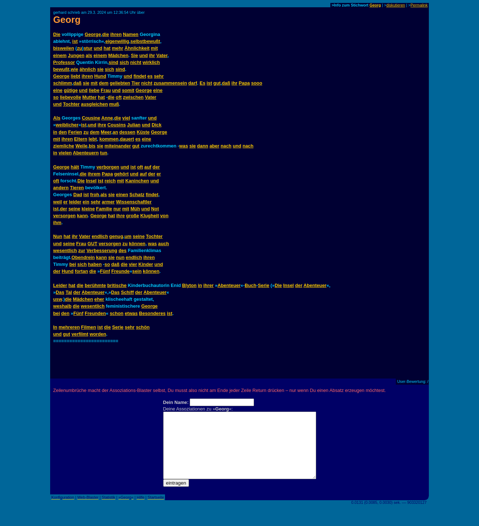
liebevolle (70, 97)
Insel (91, 180)
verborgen (107, 167)
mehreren (69, 327)
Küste (143, 132)
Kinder (145, 264)
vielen (65, 152)
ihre (102, 125)
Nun (57, 236)
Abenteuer (229, 285)
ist (75, 41)
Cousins (117, 125)
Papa (244, 83)
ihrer (208, 285)
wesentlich (65, 250)
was (183, 146)
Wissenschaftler (134, 202)
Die (56, 34)
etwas (131, 313)
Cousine (91, 118)
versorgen (64, 215)
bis (92, 146)
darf (192, 83)
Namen (130, 34)
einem (60, 55)
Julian (134, 125)
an (115, 132)
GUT (92, 243)
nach (226, 146)
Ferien (75, 132)
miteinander (118, 146)
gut (217, 83)
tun (103, 152)
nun (120, 257)
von (164, 215)
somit (128, 90)
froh (94, 194)
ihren (115, 34)
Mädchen (118, 55)
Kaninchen (137, 180)
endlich (100, 236)
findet (139, 76)
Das (60, 292)
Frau (106, 90)
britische (116, 285)
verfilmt (80, 334)
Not (155, 208)
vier (133, 264)
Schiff (127, 292)
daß (77, 83)
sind (113, 62)
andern (61, 187)
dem (103, 83)
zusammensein (170, 83)
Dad (77, 194)
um (128, 236)
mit (154, 48)
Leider (60, 285)
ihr (152, 55)
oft (118, 97)
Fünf (105, 271)
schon (117, 313)
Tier (136, 83)
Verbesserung (101, 250)
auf (147, 167)
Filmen (88, 327)
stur (88, 48)
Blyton (189, 285)
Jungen (76, 55)
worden (97, 334)
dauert (127, 139)
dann (202, 146)
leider (75, 202)
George (93, 34)
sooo (256, 83)
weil (57, 202)
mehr (117, 48)
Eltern (80, 139)
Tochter (71, 104)
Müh (135, 208)
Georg (375, 5)
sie (100, 69)
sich (124, 62)
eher (99, 299)
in (55, 132)
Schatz (136, 194)
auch (163, 243)
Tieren (77, 187)
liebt (75, 76)
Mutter (89, 97)
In (55, 327)
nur (117, 208)
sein (137, 271)
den (63, 132)
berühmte (95, 285)
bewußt (61, 69)
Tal (68, 292)
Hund (100, 76)
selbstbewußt (145, 41)
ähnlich (88, 69)
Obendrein (83, 257)
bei (72, 264)
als (89, 55)
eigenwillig (117, 41)
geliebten (120, 83)
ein (85, 202)
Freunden (95, 313)
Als (56, 118)
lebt (93, 139)
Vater (162, 55)
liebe (94, 90)
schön (143, 327)
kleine (87, 208)
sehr (159, 76)
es (150, 76)
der (156, 167)
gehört (121, 174)
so (56, 97)
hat (107, 48)
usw (57, 299)
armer (108, 202)
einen (122, 194)
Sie (134, 55)
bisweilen (63, 48)
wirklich (151, 62)
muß (114, 104)
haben (95, 264)
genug (116, 236)
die (105, 34)
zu (79, 48)
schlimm (62, 83)
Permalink (418, 5)
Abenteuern (86, 152)
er (159, 174)
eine (58, 90)
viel (126, 118)
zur (81, 250)
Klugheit (149, 215)
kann (82, 215)
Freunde (120, 271)
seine (74, 208)
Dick (156, 125)
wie (75, 69)
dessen (127, 132)
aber (214, 146)
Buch (250, 285)
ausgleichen (94, 104)
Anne (107, 118)
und (98, 48)
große (132, 215)
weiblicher (67, 125)
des (122, 250)
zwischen (133, 97)
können (137, 243)
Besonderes (152, 313)
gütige (70, 90)
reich (110, 180)
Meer (106, 132)
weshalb (62, 306)
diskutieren (395, 5)
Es (202, 83)
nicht (135, 62)
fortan (81, 271)
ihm (57, 222)
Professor (64, 62)
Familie (104, 208)
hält (75, 167)
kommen (109, 139)
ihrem (94, 174)
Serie (263, 285)
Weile (81, 146)
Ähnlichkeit (137, 48)
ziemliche (63, 146)
